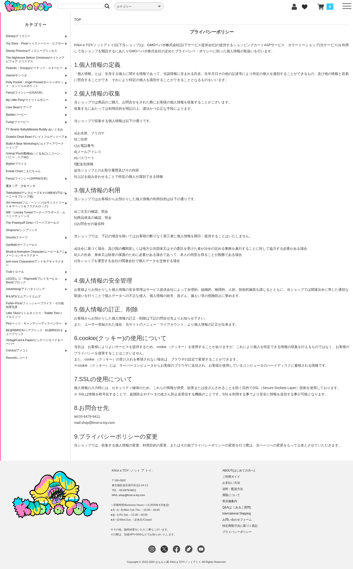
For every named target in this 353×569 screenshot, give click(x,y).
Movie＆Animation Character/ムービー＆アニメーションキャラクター (35, 253)
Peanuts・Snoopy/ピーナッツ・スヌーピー (34, 68)
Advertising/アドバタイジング (25, 289)
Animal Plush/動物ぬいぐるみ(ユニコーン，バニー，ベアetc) (34, 155)
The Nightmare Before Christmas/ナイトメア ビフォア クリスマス (35, 59)
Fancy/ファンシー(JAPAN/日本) (26, 178)
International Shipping (236, 513)
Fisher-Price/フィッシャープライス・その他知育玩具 (35, 305)
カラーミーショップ (303, 45)
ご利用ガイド (231, 476)
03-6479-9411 (127, 490)
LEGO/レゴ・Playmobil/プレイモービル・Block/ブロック (33, 280)
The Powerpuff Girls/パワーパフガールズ (32, 222)
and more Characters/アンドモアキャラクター (35, 263)
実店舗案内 (229, 501)
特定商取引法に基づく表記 (240, 525)
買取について (231, 495)
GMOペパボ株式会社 (163, 45)
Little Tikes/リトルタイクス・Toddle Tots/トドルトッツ (34, 315)
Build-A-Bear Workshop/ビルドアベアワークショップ (35, 145)
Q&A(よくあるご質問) (236, 507)
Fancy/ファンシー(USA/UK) (24, 92)
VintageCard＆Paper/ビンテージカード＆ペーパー (34, 342)
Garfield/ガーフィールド (22, 245)
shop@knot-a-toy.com (132, 495)
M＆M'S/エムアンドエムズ (23, 296)
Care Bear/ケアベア (19, 107)
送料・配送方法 (232, 489)
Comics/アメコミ (17, 350)
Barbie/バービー (16, 114)
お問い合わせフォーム (237, 519)
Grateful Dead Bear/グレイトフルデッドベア (35, 137)
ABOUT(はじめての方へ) (238, 470)
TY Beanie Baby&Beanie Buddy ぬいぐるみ (34, 129)
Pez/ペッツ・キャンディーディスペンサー (34, 323)
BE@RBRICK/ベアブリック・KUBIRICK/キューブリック (34, 332)
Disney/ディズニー (18, 36)
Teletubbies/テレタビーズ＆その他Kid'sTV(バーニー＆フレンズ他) (35, 194)
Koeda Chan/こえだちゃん (23, 171)
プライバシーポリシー (237, 532)
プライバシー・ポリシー (194, 51)
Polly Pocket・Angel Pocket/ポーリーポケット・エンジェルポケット (35, 84)
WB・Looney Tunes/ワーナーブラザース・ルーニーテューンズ (35, 214)
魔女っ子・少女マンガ (20, 186)
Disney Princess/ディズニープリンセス (31, 51)
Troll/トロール (15, 272)
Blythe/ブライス (16, 164)
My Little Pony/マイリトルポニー (27, 100)
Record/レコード (17, 358)
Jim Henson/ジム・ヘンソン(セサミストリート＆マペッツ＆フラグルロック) (35, 204)
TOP (77, 20)
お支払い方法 (231, 483)
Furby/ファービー (17, 122)
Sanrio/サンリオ (16, 75)
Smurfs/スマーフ (17, 237)
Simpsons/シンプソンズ (21, 230)
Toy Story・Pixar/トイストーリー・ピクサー (35, 43)
